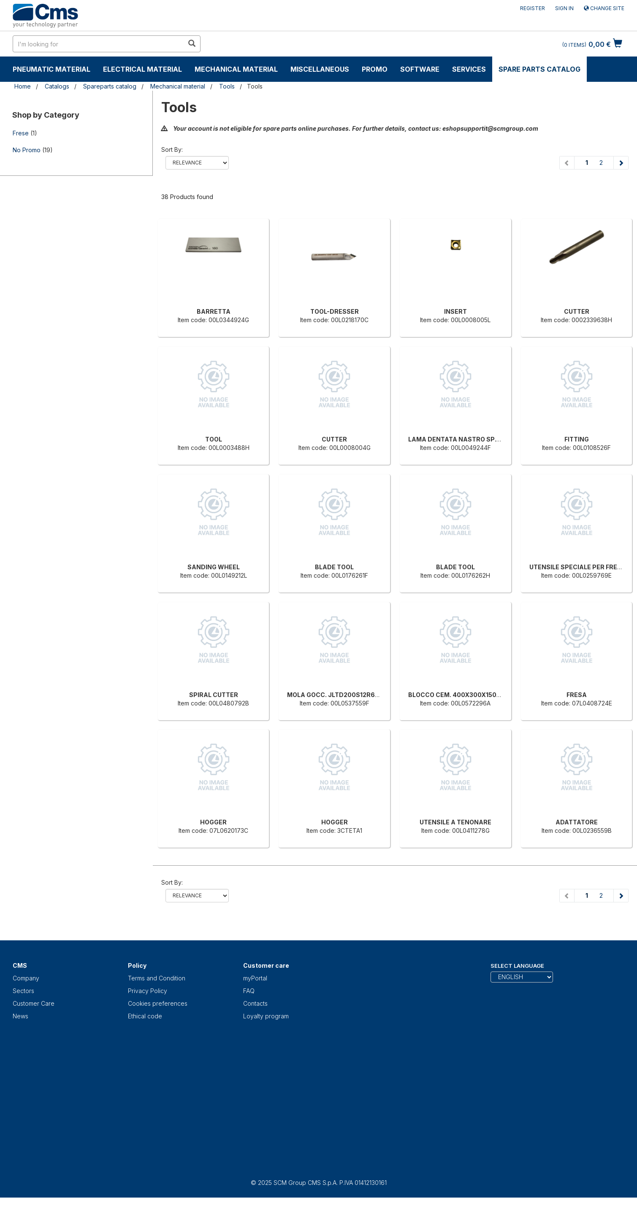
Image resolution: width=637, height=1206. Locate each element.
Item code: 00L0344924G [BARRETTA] (213, 319)
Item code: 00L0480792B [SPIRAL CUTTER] (213, 703)
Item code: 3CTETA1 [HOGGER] (334, 830)
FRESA (577, 694)
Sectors (23, 990)
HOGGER (213, 822)
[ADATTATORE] (576, 776)
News (20, 1016)
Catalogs (57, 86)
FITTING (576, 439)
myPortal (255, 978)
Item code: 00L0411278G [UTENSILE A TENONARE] (455, 830)
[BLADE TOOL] (334, 521)
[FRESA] (576, 648)
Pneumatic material (51, 69)
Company (26, 978)
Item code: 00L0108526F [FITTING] (576, 447)
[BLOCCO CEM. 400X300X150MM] (455, 648)
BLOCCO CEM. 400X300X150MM (457, 694)
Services (469, 69)
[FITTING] (576, 393)
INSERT (455, 311)
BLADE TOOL (334, 567)
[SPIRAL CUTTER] (213, 648)
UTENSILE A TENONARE (455, 822)
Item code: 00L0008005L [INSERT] (455, 319)
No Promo (27, 149)
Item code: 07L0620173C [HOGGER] (213, 830)
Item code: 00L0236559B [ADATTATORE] (577, 830)
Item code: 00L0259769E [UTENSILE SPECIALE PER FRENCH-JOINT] (576, 575)
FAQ (249, 990)
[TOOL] (213, 393)
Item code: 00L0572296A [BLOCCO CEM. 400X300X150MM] (455, 703)
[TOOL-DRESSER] (334, 265)
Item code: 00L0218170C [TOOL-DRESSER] (334, 319)
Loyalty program (266, 1016)
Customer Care (33, 1003)
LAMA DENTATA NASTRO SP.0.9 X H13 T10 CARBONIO (490, 439)
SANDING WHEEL (213, 567)
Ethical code (145, 1016)
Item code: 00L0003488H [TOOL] (213, 447)
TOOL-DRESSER (334, 311)
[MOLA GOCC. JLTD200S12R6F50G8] (334, 648)
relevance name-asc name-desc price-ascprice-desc (197, 163)
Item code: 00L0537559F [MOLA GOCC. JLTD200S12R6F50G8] (334, 703)
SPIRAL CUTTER (213, 694)
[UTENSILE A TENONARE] (455, 776)
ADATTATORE (577, 822)
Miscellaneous (319, 69)
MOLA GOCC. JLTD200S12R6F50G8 (341, 694)
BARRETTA (213, 311)
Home (22, 86)
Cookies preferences (157, 1003)
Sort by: (172, 149)
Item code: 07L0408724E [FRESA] (576, 703)
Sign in (564, 8)
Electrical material (142, 69)
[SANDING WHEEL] (213, 521)
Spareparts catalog (109, 86)
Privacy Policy (147, 990)
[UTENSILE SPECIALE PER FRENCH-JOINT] (576, 521)
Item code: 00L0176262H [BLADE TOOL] (455, 575)
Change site (604, 8)
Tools (227, 86)
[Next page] (620, 162)
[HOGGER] (213, 776)
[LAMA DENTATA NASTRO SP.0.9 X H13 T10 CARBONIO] (455, 393)
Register (532, 8)
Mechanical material (236, 69)
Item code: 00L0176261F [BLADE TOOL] (334, 575)
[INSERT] (455, 265)
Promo (375, 69)
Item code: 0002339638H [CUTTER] (576, 319)
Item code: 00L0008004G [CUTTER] (334, 447)
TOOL (213, 439)
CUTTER (576, 311)
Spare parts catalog (539, 69)
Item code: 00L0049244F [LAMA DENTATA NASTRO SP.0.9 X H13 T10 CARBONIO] (455, 447)
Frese (21, 133)
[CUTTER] (576, 265)
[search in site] (98, 44)
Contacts (255, 1003)
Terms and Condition (156, 978)
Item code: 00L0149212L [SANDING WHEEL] (213, 575)
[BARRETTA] (213, 265)
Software (419, 69)
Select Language (517, 965)
